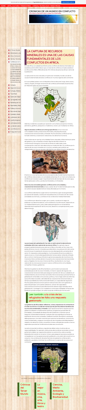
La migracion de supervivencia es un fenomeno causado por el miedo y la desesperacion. (15, 71)
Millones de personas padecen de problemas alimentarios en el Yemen (15, 73)
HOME (3, 6)
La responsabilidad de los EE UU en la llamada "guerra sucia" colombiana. (15, 69)
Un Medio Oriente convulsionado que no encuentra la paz (15, 80)
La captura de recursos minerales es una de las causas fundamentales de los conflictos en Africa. (15, 67)
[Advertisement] (43, 35)
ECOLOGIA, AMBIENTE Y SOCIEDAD (14, 8)
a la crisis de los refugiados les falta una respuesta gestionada (47, 297)
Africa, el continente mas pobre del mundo (15, 76)
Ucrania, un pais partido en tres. (15, 75)
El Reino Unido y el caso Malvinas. (15, 66)
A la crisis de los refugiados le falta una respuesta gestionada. (15, 64)
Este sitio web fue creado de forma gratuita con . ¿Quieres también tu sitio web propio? (43, 2)
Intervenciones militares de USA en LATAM (15, 82)
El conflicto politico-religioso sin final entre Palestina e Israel (15, 78)
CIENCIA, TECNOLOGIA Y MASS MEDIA (46, 6)
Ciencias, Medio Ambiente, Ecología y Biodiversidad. (60, 391)
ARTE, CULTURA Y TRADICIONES (19, 6)
